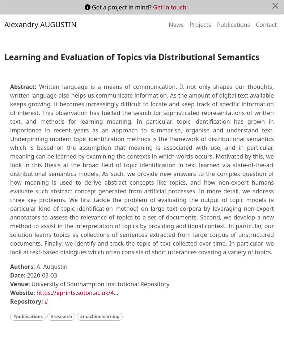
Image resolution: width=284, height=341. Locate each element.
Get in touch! (170, 7)
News (176, 25)
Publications (233, 25)
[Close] (275, 6)
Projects (200, 25)
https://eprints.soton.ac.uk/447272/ (85, 293)
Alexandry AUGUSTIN (40, 24)
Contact (266, 25)
